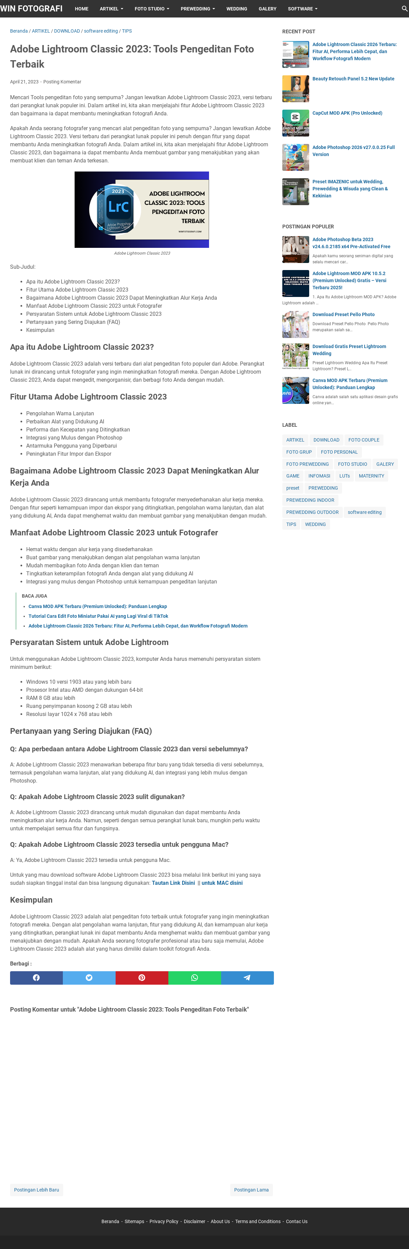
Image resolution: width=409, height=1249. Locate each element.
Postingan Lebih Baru (36, 1190)
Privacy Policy (164, 1221)
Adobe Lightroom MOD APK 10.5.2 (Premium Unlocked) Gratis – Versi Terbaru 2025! (349, 280)
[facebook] (36, 978)
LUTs (344, 476)
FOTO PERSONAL (339, 452)
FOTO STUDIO (150, 8)
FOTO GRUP (299, 452)
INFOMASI (319, 476)
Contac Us (297, 1221)
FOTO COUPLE (364, 440)
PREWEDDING (195, 8)
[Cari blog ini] (405, 9)
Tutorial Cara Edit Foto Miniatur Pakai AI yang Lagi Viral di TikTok (98, 616)
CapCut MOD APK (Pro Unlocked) (347, 113)
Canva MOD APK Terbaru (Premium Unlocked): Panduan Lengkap (98, 606)
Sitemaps (134, 1221)
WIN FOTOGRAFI (31, 8)
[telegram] (247, 978)
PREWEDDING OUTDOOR (312, 512)
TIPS (291, 524)
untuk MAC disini (222, 883)
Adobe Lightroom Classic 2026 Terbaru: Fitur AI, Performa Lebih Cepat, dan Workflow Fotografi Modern (138, 626)
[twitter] (89, 978)
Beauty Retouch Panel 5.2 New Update (354, 78)
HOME (81, 8)
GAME (292, 476)
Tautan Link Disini (173, 883)
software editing (365, 512)
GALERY (268, 8)
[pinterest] (142, 978)
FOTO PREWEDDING (307, 464)
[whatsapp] (194, 978)
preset (292, 488)
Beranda (110, 1221)
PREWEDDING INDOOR (310, 500)
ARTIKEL (109, 8)
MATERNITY (371, 476)
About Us (220, 1221)
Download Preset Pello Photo (344, 314)
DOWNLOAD (326, 440)
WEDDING (237, 8)
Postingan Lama (251, 1190)
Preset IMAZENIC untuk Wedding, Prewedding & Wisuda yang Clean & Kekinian (350, 188)
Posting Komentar (62, 81)
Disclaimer (194, 1221)
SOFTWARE (300, 8)
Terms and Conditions (258, 1221)
